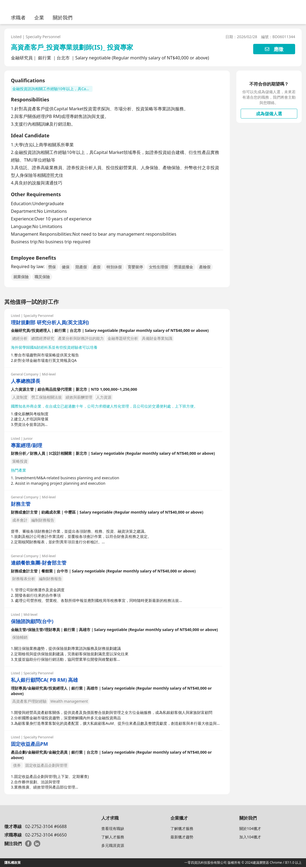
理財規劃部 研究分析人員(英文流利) (50, 322)
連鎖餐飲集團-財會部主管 (38, 563)
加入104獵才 (250, 836)
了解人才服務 (112, 836)
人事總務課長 (25, 381)
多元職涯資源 (112, 845)
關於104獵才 (250, 828)
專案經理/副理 (26, 445)
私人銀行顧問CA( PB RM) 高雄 (44, 680)
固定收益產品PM (29, 744)
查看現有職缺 (112, 828)
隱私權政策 (12, 862)
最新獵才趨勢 (181, 836)
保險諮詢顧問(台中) (32, 621)
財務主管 (20, 504)
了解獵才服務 (181, 828)
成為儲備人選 (269, 114)
